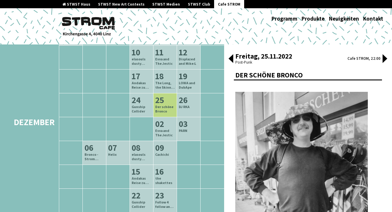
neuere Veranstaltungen (167, 65)
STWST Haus (76, 4)
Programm (284, 18)
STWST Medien (166, 4)
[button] (231, 59)
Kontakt (373, 18)
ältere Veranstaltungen (111, 65)
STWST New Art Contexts (121, 4)
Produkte (313, 18)
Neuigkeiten (344, 18)
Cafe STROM (229, 4)
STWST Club (199, 4)
